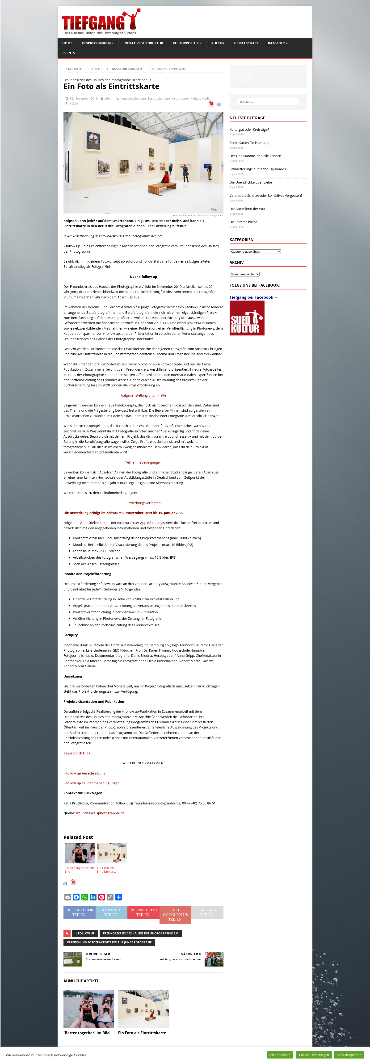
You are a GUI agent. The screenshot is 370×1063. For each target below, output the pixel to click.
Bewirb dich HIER (77, 753)
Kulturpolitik (186, 43)
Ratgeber (276, 43)
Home (67, 43)
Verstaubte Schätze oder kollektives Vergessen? (266, 195)
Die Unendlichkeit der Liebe (251, 182)
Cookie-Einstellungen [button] (314, 1055)
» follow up (85, 933)
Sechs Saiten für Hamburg (249, 142)
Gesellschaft (246, 43)
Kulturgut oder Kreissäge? (249, 129)
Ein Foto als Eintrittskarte (142, 1032)
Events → (71, 53)
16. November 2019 (84, 98)
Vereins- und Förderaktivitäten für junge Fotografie (109, 942)
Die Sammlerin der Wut (247, 208)
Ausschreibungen (133, 98)
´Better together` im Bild (86, 1032)
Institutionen (180, 98)
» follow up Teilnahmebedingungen (91, 783)
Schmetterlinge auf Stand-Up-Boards (258, 169)
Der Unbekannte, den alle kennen (255, 156)
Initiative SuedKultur (143, 43)
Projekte (72, 103)
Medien (207, 98)
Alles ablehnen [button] (279, 1055)
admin (108, 98)
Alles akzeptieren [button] (349, 1055)
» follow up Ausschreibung (84, 773)
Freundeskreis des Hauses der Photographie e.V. (141, 933)
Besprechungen (96, 43)
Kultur (218, 43)
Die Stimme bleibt (243, 222)
